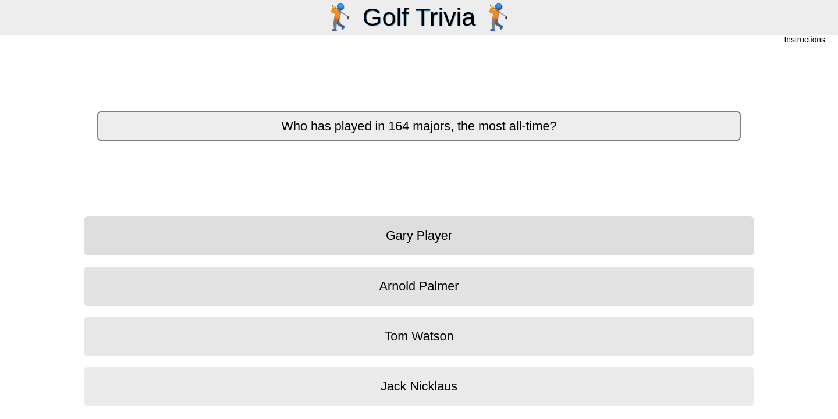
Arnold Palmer (419, 286)
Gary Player (419, 235)
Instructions (805, 40)
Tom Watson (418, 336)
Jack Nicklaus (419, 386)
